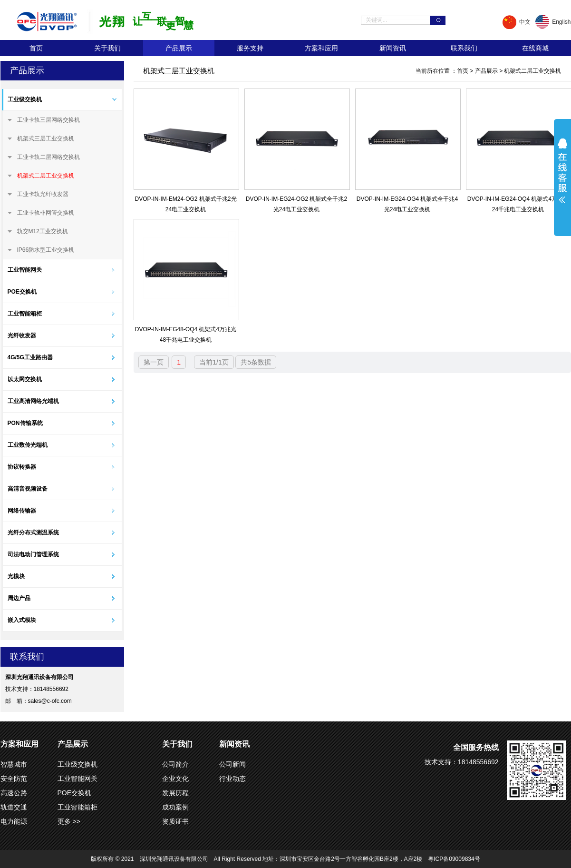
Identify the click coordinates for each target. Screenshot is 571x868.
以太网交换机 (25, 379)
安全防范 (13, 778)
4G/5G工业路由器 (30, 357)
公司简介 (175, 764)
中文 (525, 22)
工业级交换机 (25, 99)
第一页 (154, 362)
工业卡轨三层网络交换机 (48, 120)
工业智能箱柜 (25, 313)
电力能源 (13, 821)
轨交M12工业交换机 (42, 231)
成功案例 (175, 807)
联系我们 (464, 48)
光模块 (16, 576)
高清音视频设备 (28, 488)
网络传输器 (22, 510)
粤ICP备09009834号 (454, 859)
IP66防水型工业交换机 (46, 250)
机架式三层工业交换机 (45, 138)
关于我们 (107, 48)
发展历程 (175, 793)
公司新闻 (232, 764)
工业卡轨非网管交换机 (45, 212)
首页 (36, 48)
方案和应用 (321, 48)
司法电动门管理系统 (33, 554)
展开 (562, 177)
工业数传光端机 (28, 445)
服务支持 (250, 48)
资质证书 (175, 821)
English (561, 22)
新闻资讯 (392, 48)
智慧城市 (13, 764)
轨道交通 (13, 807)
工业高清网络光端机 (33, 401)
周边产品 (19, 598)
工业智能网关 (25, 269)
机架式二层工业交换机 (45, 175)
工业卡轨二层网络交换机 (48, 157)
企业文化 (175, 778)
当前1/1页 (213, 362)
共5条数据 (256, 362)
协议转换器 (22, 467)
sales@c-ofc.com (50, 701)
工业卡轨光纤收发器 (42, 194)
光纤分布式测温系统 (33, 532)
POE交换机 (22, 291)
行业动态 (232, 778)
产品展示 (178, 48)
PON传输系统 (25, 423)
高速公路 (13, 793)
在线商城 (535, 48)
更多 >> (69, 821)
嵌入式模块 (22, 620)
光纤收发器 (22, 335)
